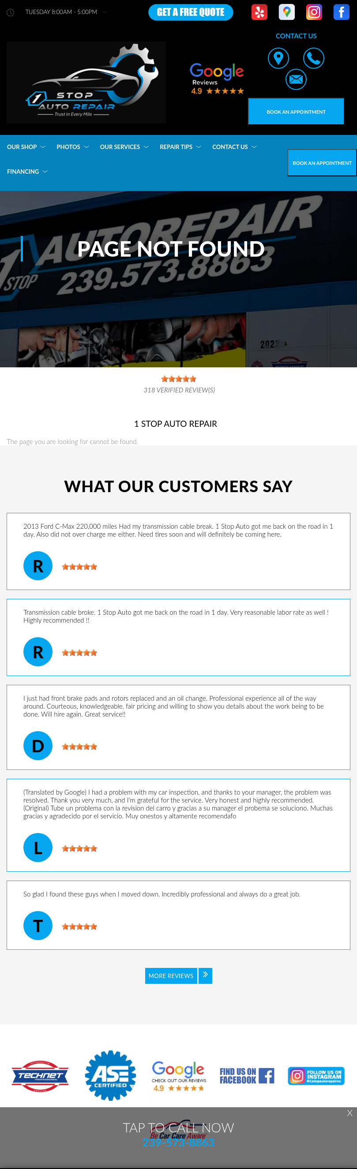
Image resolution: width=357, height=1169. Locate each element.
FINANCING (23, 171)
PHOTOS (68, 146)
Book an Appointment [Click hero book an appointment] (296, 112)
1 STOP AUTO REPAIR (175, 424)
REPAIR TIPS (176, 146)
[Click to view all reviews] (179, 981)
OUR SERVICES (120, 146)
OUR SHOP (22, 146)
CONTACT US (230, 146)
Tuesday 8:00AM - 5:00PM (62, 12)
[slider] (79, 566)
